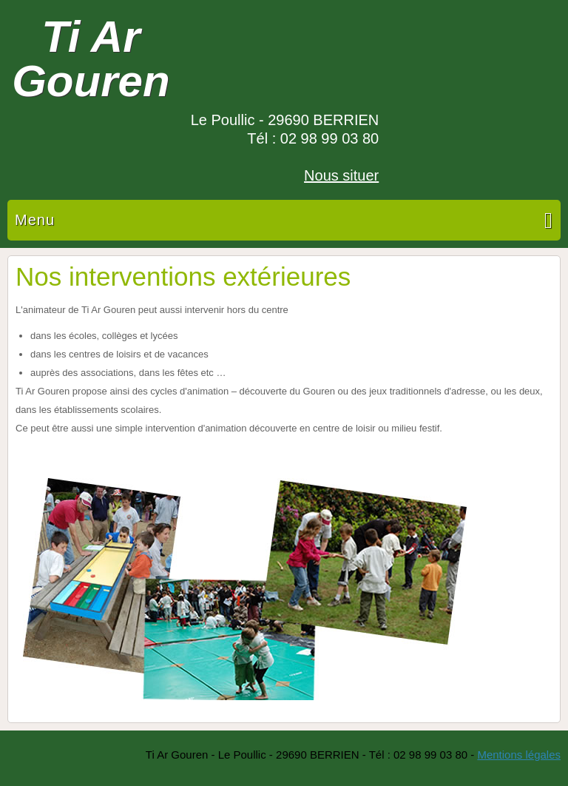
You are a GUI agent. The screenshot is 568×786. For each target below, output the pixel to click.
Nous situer (341, 175)
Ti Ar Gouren (90, 59)
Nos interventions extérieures (183, 276)
